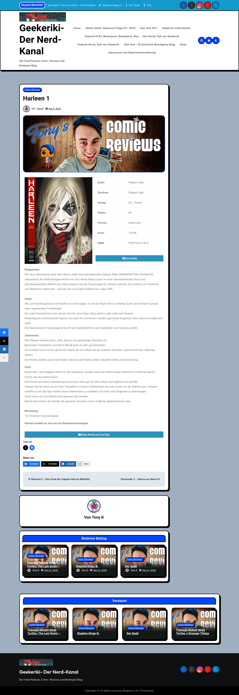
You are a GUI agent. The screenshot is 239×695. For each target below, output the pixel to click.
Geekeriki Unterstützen (176, 28)
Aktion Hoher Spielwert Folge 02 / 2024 (110, 28)
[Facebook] (31, 464)
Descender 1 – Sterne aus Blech (140, 479)
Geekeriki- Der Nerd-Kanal (41, 39)
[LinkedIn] (68, 464)
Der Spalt (131, 566)
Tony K (40, 108)
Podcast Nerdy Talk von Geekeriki (98, 44)
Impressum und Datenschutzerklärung (132, 52)
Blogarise (128, 690)
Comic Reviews (32, 89)
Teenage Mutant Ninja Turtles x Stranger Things (192, 631)
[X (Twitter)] (50, 464)
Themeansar (146, 690)
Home (77, 28)
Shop (183, 44)
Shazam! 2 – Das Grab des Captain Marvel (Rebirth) (59, 479)
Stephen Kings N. (87, 566)
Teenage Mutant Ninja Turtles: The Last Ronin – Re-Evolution (43, 566)
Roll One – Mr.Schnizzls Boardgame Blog (149, 44)
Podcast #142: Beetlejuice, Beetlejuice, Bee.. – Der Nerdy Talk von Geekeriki (132, 36)
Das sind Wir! (148, 28)
